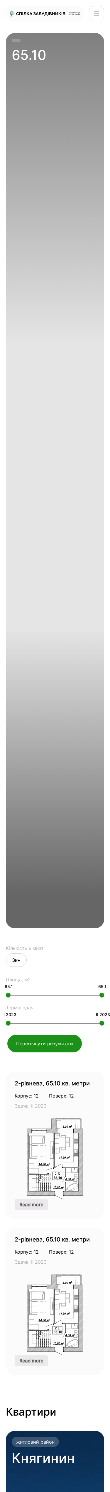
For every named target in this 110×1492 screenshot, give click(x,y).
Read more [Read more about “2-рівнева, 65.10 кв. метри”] (31, 1205)
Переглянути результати (44, 1043)
